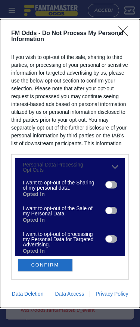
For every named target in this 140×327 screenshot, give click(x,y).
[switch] (111, 185)
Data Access (69, 294)
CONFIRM (45, 265)
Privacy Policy (112, 294)
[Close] (125, 34)
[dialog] (70, 163)
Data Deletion (28, 294)
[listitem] (70, 167)
